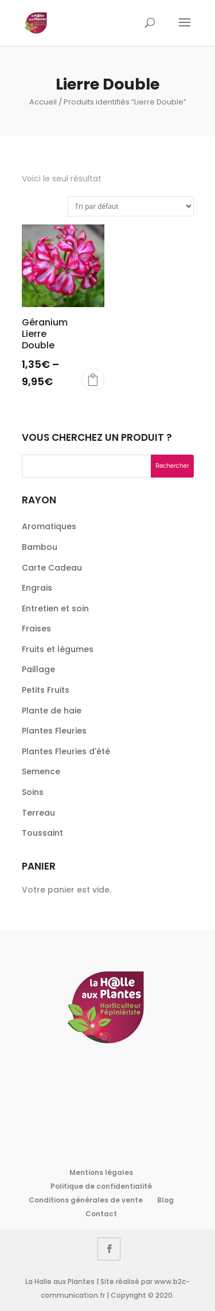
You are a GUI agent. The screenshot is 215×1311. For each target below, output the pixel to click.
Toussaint (42, 833)
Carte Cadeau (52, 567)
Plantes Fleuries (54, 730)
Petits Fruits (45, 690)
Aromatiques (49, 526)
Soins (33, 792)
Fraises (36, 628)
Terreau (38, 813)
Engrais (37, 588)
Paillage (38, 669)
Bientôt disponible (92, 379)
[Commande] (131, 206)
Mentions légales (101, 1172)
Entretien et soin (55, 608)
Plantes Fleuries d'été (66, 751)
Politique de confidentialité (101, 1186)
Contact (101, 1214)
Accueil (43, 101)
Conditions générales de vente (86, 1200)
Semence (41, 771)
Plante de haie (51, 710)
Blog (165, 1200)
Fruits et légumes (57, 649)
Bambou (39, 547)
